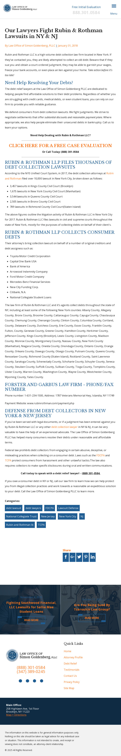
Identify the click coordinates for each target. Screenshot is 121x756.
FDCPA (100, 455)
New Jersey (48, 516)
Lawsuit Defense (68, 508)
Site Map (69, 688)
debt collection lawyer (64, 427)
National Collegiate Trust (21, 516)
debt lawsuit (13, 508)
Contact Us (70, 676)
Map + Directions (16, 715)
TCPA (8, 460)
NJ (82, 516)
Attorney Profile (73, 657)
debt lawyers (33, 508)
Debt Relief (70, 663)
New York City (67, 516)
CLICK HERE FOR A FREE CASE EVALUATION (60, 145)
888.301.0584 (86, 12)
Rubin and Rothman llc (20, 525)
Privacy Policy (72, 682)
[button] (114, 9)
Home (67, 651)
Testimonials (71, 669)
